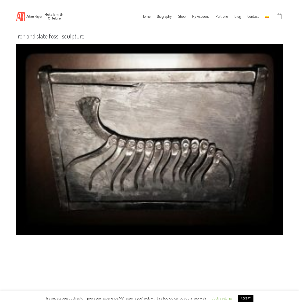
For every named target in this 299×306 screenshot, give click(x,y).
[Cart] (279, 16)
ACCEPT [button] (246, 298)
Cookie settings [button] (222, 298)
